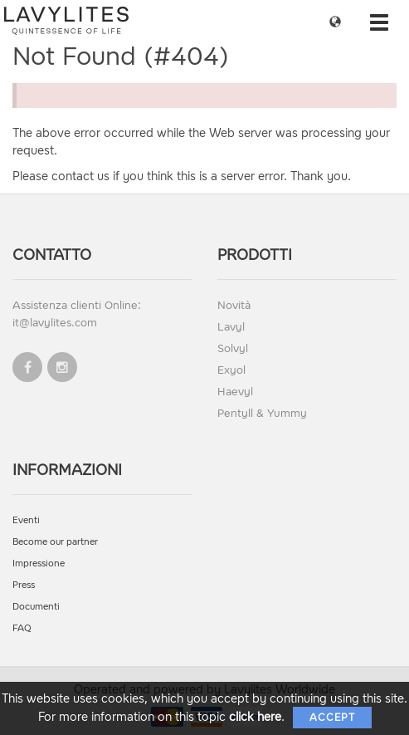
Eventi (26, 520)
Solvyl (232, 348)
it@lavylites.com (54, 322)
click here (255, 717)
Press (23, 585)
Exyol (231, 370)
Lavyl (231, 327)
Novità (234, 305)
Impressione (38, 563)
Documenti (36, 606)
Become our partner (55, 542)
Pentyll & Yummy (262, 413)
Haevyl (235, 391)
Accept (332, 717)
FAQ (22, 628)
